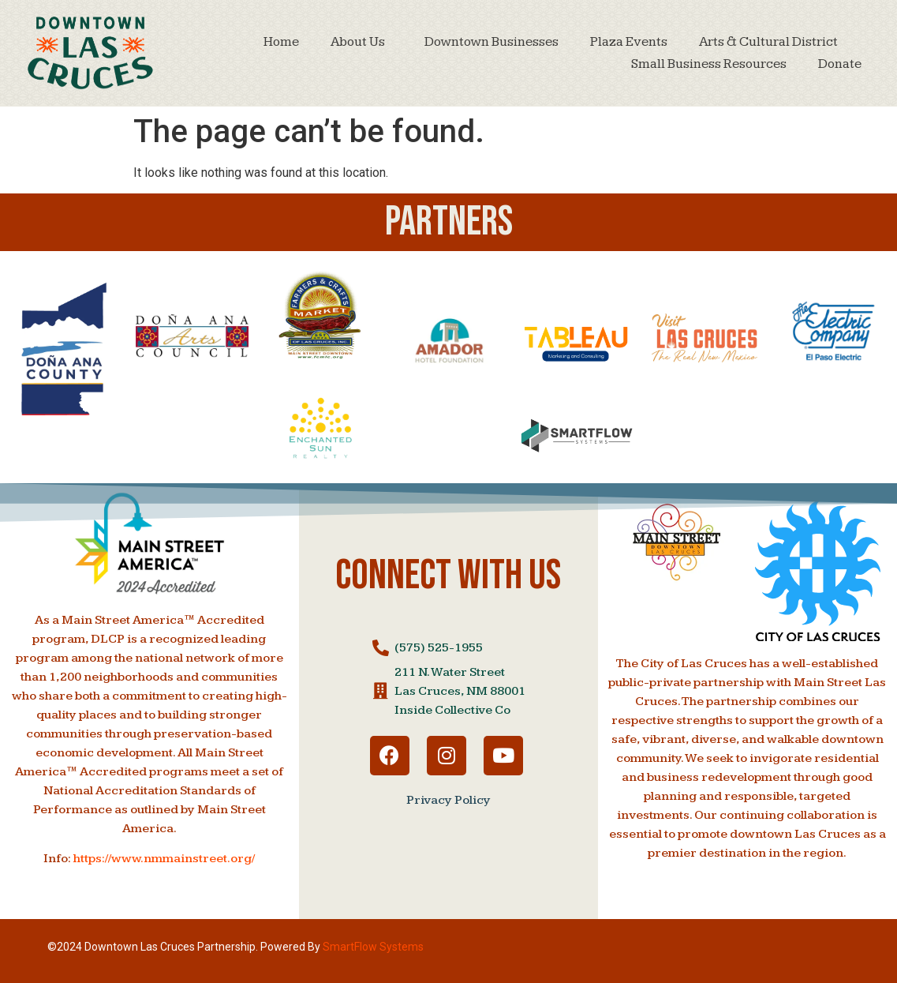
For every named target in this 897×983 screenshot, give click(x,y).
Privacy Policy (448, 800)
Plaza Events (628, 42)
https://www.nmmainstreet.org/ (164, 858)
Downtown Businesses (491, 42)
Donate (839, 64)
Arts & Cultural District (772, 42)
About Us (362, 42)
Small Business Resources (709, 64)
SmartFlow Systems (373, 946)
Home (281, 42)
